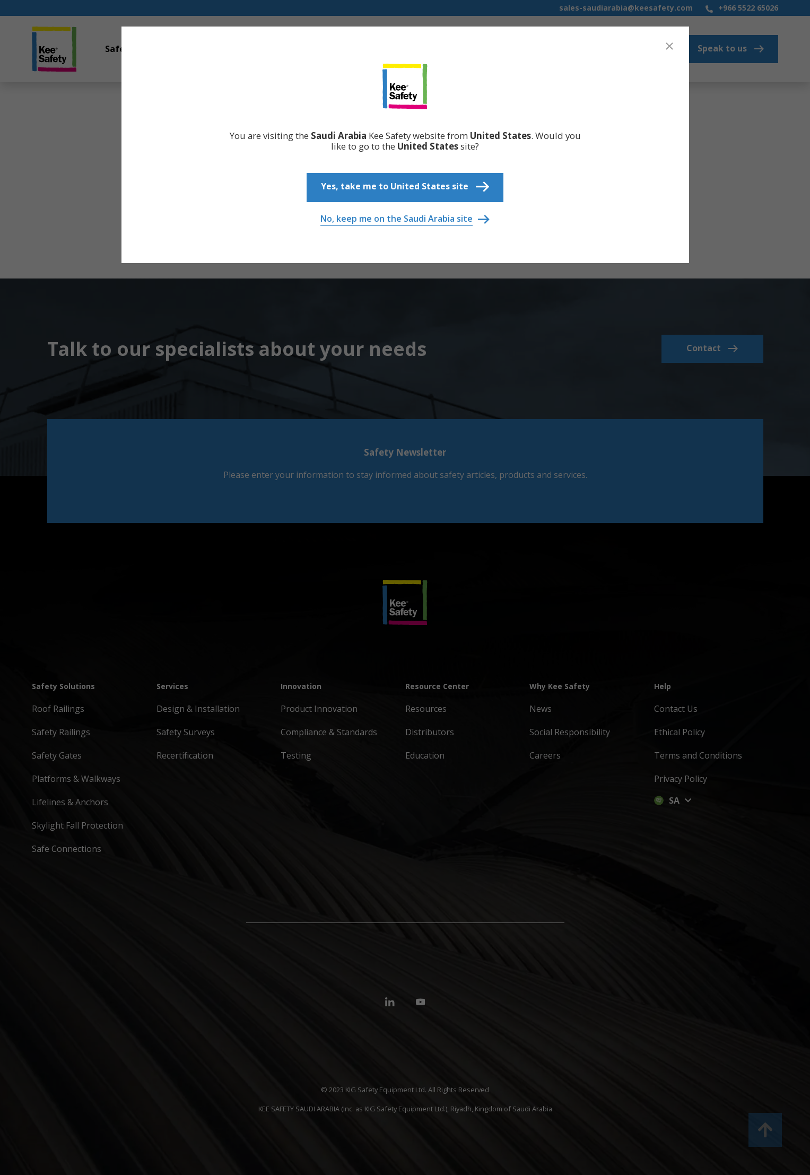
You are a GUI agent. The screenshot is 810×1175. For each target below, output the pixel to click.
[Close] (669, 46)
